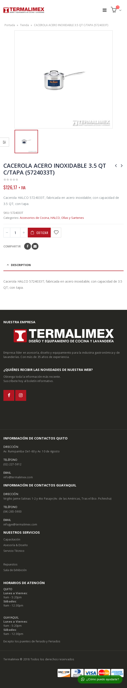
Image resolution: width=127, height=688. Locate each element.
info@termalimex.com (18, 477)
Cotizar (42, 232)
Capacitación (11, 539)
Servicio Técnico (13, 550)
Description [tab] (21, 265)
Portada (10, 25)
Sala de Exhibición (15, 570)
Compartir (12, 246)
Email (35, 246)
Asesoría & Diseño (15, 545)
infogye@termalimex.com (20, 524)
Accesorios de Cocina (34, 218)
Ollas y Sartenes (72, 218)
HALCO (55, 218)
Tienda (24, 25)
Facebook (27, 246)
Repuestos (10, 564)
